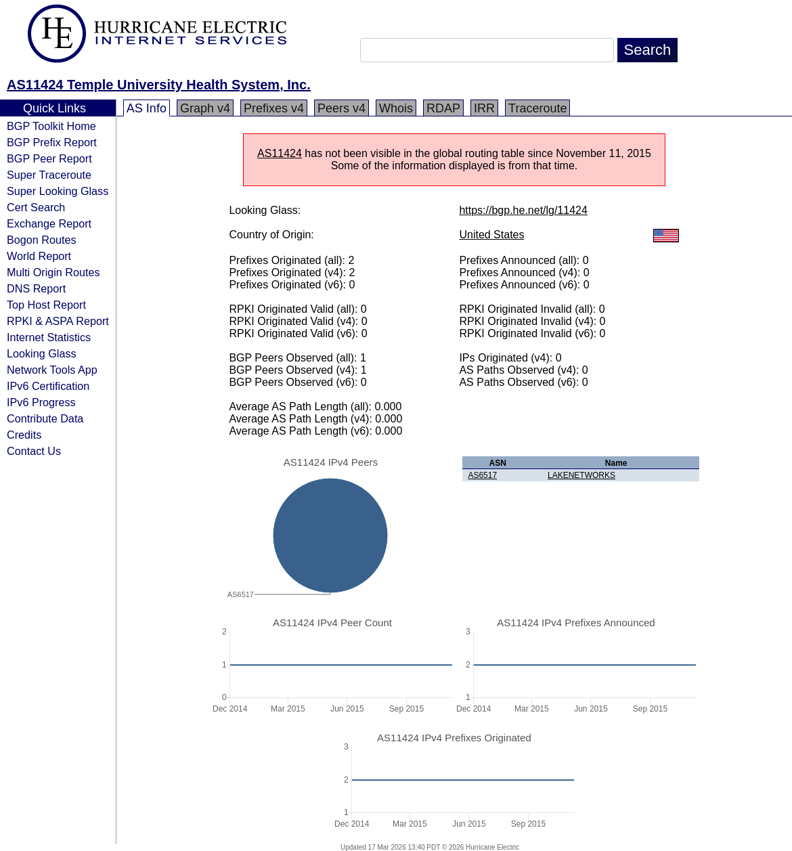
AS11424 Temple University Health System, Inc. (159, 84)
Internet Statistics (49, 337)
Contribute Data (45, 418)
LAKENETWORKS (581, 475)
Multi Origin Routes (53, 272)
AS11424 (279, 153)
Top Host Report (46, 305)
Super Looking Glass (57, 191)
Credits (24, 435)
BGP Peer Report (49, 158)
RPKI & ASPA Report (58, 321)
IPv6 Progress (41, 402)
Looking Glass (41, 353)
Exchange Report (49, 223)
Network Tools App (52, 370)
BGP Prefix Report (52, 142)
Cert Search (36, 207)
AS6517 (482, 475)
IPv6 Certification (48, 386)
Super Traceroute (49, 175)
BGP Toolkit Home (51, 126)
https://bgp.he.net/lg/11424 (523, 210)
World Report (39, 256)
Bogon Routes (41, 240)
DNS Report (36, 288)
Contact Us (34, 451)
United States (491, 234)
